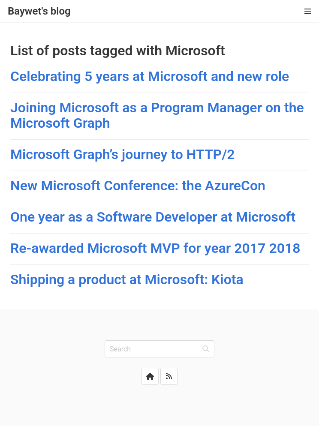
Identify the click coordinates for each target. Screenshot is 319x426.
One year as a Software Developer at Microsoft (152, 217)
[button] (308, 11)
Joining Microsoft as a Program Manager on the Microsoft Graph (157, 115)
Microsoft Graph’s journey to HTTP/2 (122, 154)
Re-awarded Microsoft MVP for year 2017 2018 (155, 248)
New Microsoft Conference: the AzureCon (137, 185)
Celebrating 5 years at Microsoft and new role (149, 76)
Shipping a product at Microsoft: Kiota (127, 279)
